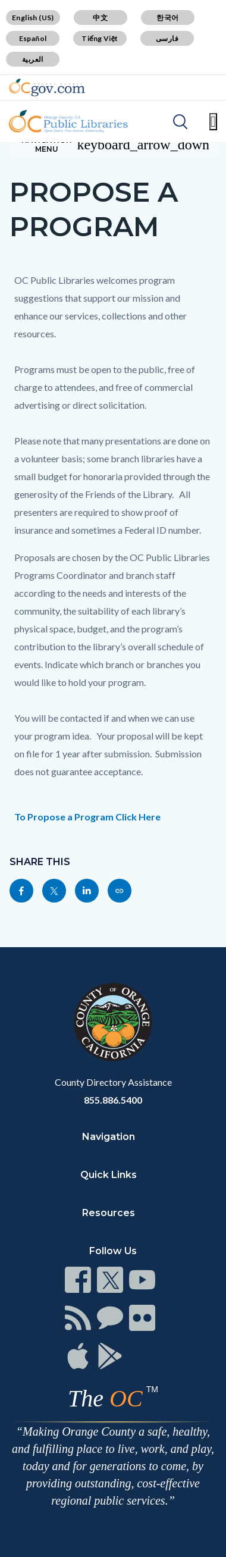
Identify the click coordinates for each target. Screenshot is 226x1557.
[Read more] (47, 87)
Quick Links (108, 1174)
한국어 (167, 17)
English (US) (33, 17)
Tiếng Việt (99, 38)
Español (33, 38)
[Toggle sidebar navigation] (113, 144)
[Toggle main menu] (213, 121)
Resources (108, 1212)
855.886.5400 (113, 1099)
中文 (100, 17)
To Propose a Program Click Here (87, 816)
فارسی (167, 38)
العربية (32, 59)
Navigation (108, 1136)
